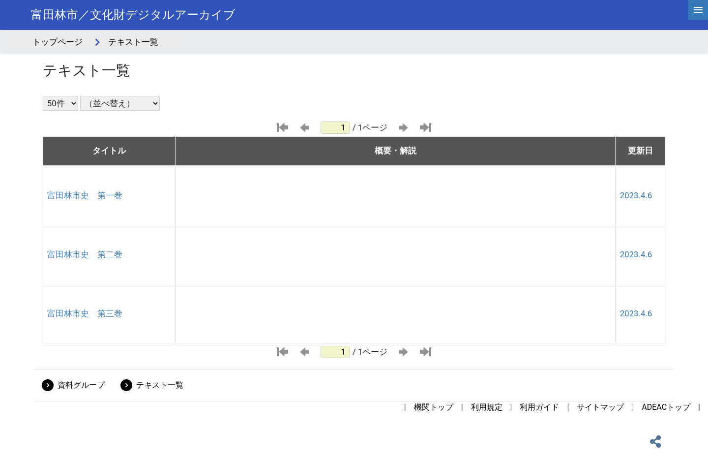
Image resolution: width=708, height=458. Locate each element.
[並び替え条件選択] (120, 103)
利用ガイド (539, 407)
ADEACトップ (666, 407)
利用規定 (486, 407)
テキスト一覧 (159, 385)
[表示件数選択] (60, 103)
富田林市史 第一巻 (84, 195)
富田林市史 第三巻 (84, 313)
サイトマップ (600, 407)
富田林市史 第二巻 (84, 254)
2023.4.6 (636, 195)
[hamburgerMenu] (698, 10)
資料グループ (81, 385)
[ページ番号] (335, 128)
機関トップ (433, 407)
